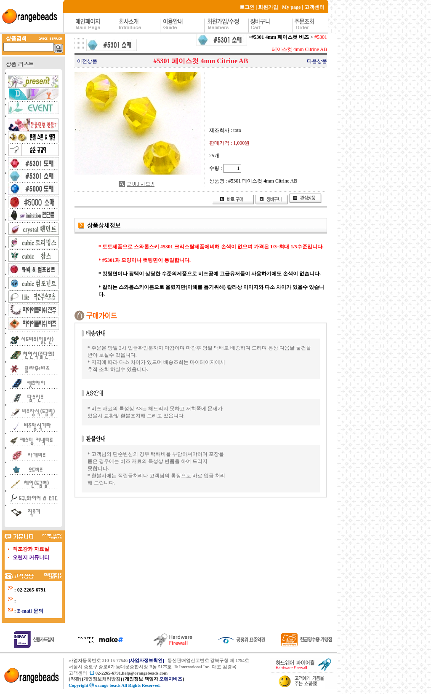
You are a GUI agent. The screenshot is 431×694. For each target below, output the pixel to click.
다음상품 (317, 61)
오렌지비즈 (170, 679)
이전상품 (87, 61)
